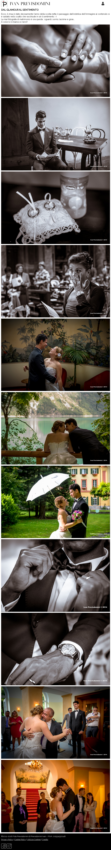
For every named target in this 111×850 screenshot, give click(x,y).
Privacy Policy (7, 839)
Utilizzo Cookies (34, 839)
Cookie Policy (20, 839)
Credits (45, 839)
